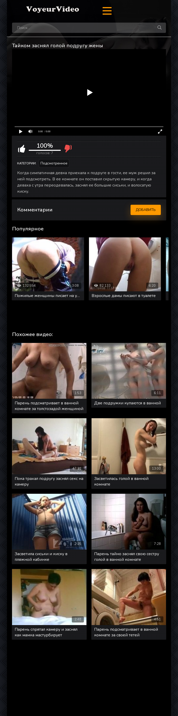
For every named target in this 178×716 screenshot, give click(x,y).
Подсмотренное (54, 163)
